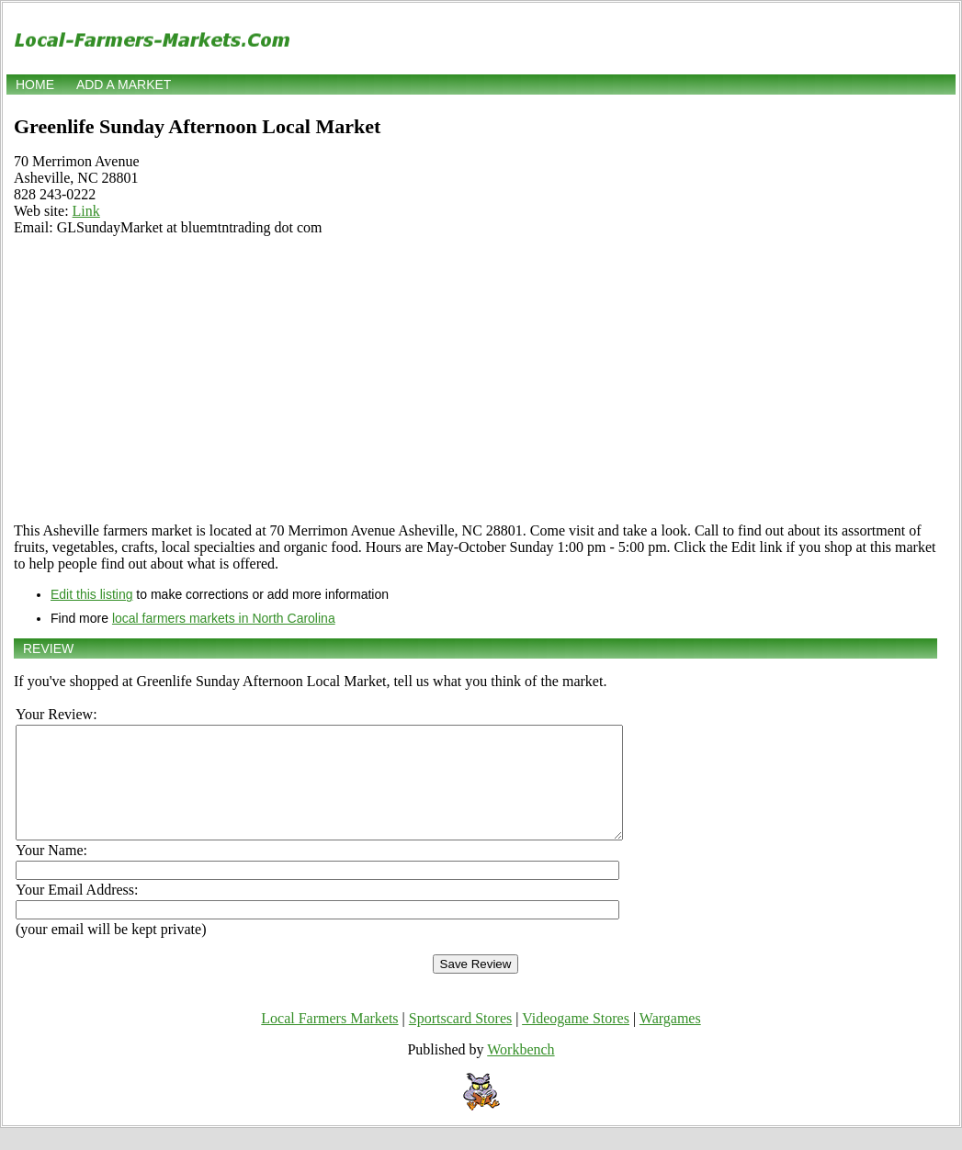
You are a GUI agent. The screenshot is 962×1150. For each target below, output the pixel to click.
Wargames (670, 1040)
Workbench (520, 1071)
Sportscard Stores (460, 1040)
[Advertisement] (475, 379)
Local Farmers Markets (329, 1040)
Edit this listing (91, 594)
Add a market (123, 84)
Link (86, 211)
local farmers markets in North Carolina (223, 618)
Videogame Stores (575, 1040)
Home (35, 84)
